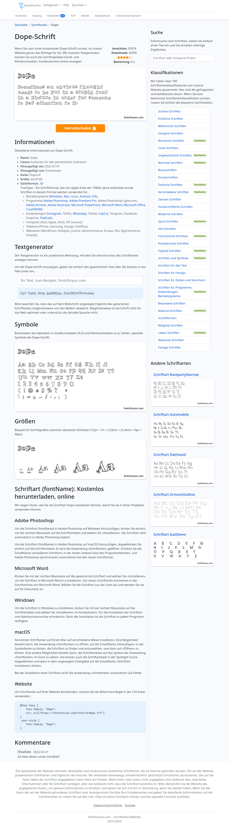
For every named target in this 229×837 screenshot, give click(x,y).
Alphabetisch (102, 15)
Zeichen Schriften (169, 199)
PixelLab (45, 218)
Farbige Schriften (169, 347)
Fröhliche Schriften (170, 119)
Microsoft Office (134, 205)
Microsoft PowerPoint (85, 205)
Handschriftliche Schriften (175, 207)
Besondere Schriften (171, 303)
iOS (94, 196)
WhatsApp (80, 214)
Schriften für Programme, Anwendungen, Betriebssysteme (175, 292)
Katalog (37, 15)
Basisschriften (167, 170)
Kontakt (130, 805)
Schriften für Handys (172, 273)
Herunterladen (80, 128)
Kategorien (51, 5)
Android (85, 196)
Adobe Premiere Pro (82, 201)
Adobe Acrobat (36, 205)
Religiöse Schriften (170, 325)
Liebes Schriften (168, 333)
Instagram (54, 214)
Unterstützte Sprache (128, 15)
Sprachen (78, 5)
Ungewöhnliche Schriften (175, 155)
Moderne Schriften (170, 214)
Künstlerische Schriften (173, 243)
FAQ (66, 5)
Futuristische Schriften (173, 236)
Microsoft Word (112, 205)
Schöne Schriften (169, 111)
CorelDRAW (33, 209)
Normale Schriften (170, 163)
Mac (66, 196)
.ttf (41, 183)
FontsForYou (29, 6)
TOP (73, 15)
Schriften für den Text (172, 265)
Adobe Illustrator (59, 205)
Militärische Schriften (172, 126)
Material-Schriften (170, 311)
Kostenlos (21, 15)
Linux (74, 196)
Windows (56, 196)
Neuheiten (56, 15)
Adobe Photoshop (56, 201)
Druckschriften (168, 177)
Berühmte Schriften (171, 141)
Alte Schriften (167, 229)
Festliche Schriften (170, 185)
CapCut (103, 214)
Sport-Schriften (168, 221)
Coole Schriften (168, 148)
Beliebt (85, 15)
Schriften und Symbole (173, 258)
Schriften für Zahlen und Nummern (181, 280)
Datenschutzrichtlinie (108, 805)
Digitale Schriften (169, 251)
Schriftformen (167, 318)
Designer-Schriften (170, 133)
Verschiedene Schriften (173, 192)
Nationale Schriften (171, 340)
